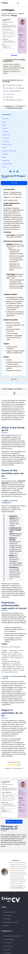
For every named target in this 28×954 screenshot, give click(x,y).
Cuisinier (4, 147)
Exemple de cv (12, 14)
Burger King (5, 131)
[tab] (14, 183)
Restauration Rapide (7, 163)
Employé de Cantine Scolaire (9, 151)
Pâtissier (4, 157)
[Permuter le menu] (18, 3)
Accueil (3, 14)
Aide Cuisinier (5, 118)
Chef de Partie (5, 138)
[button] (10, 171)
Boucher (4, 125)
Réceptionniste (6, 160)
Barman (4, 122)
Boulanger (4, 128)
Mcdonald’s (5, 154)
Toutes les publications (17, 887)
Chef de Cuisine (6, 134)
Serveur (4, 167)
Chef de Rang (5, 141)
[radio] (8, 765)
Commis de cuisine (7, 144)
